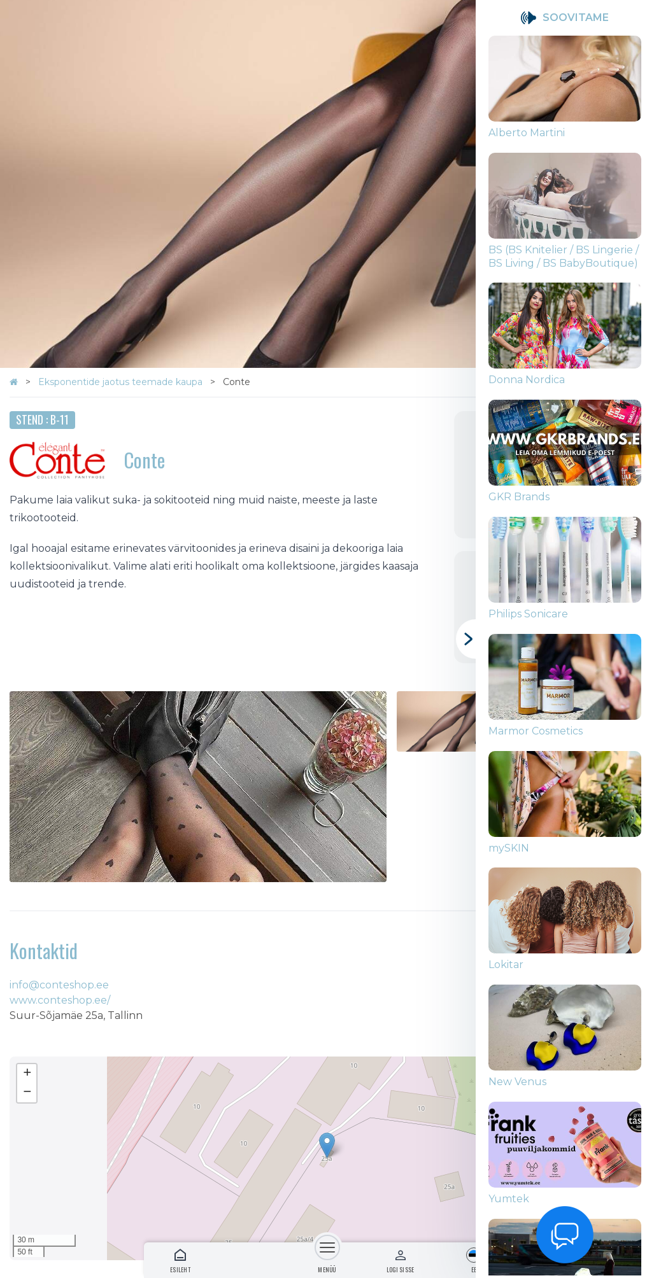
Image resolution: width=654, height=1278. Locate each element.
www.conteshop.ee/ (60, 1000)
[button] (327, 1145)
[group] (564, 94)
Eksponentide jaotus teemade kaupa (121, 382)
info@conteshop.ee (59, 985)
